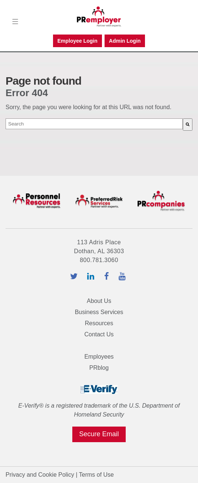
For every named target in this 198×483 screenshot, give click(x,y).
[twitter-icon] (75, 277)
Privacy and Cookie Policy (40, 474)
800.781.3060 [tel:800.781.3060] (99, 260)
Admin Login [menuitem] (125, 41)
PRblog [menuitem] (99, 368)
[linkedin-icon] (91, 277)
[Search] (187, 124)
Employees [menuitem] (98, 356)
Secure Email (99, 434)
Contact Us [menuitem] (98, 334)
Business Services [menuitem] (99, 312)
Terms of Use (96, 474)
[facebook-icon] (107, 277)
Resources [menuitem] (99, 323)
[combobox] (94, 123)
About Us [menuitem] (99, 301)
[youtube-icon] (123, 277)
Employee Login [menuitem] (77, 41)
